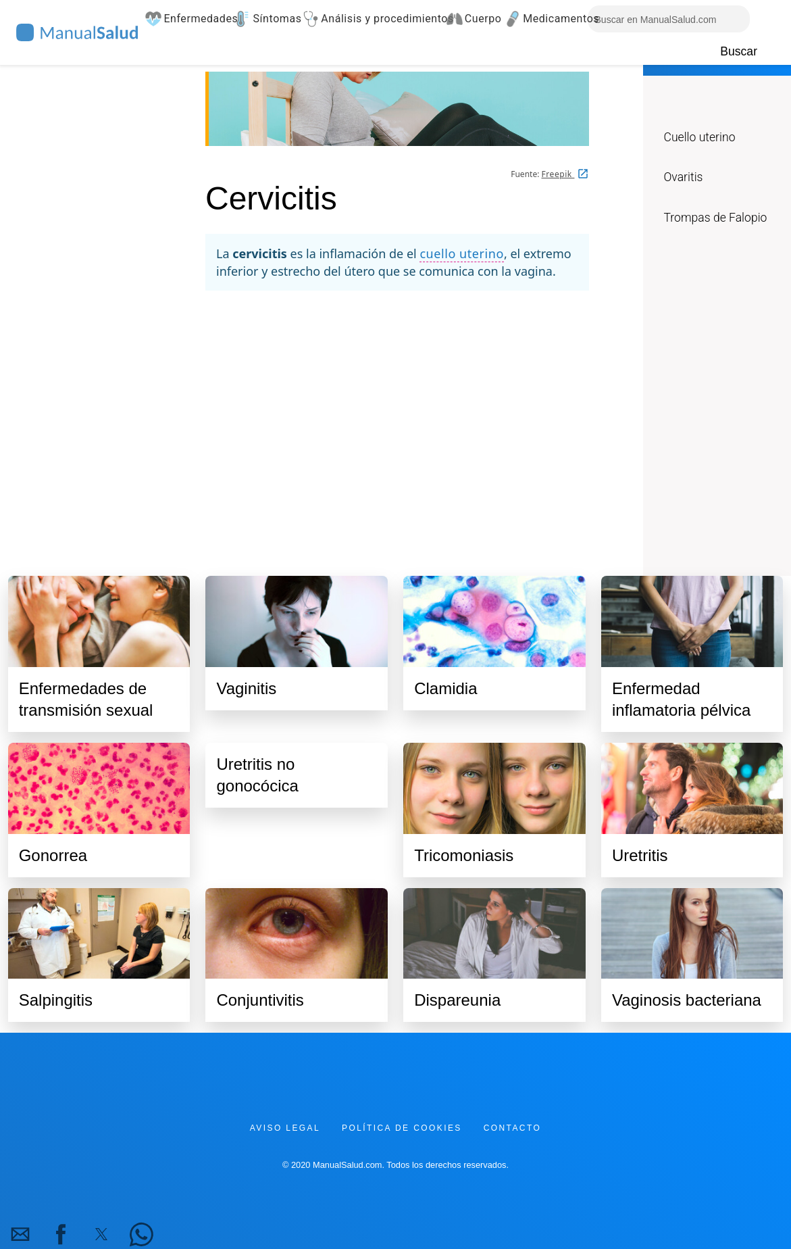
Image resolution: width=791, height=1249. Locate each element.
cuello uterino (461, 253)
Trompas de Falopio (715, 217)
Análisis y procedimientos (377, 18)
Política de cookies (402, 1128)
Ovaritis (683, 177)
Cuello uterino (699, 137)
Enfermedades (192, 18)
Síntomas (271, 18)
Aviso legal (285, 1128)
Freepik (557, 174)
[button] (20, 1234)
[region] (397, 420)
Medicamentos (552, 18)
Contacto (512, 1128)
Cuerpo (478, 18)
